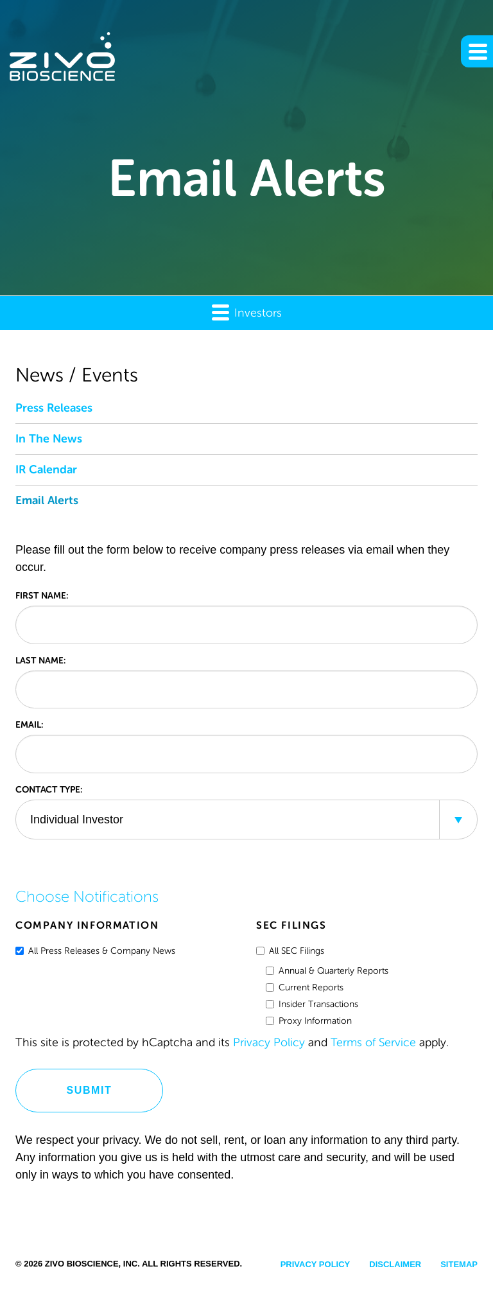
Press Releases (53, 407)
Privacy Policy (269, 1042)
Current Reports (304, 987)
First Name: (41, 595)
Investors (247, 311)
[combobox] (246, 819)
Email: (29, 724)
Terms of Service (373, 1042)
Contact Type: (48, 789)
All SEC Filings (290, 951)
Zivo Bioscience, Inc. (92, 1263)
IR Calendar (46, 469)
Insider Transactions (312, 1004)
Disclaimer (395, 1264)
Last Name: (40, 660)
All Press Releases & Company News (95, 951)
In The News (48, 438)
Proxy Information (309, 1021)
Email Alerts (46, 500)
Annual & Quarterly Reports (327, 971)
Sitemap (459, 1264)
